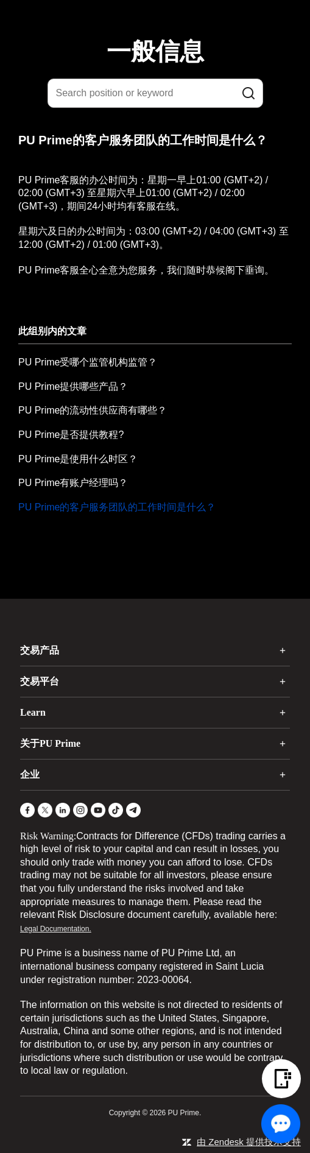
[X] (45, 810)
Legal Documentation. (55, 929)
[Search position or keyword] (155, 93)
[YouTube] (98, 810)
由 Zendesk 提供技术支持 (249, 1142)
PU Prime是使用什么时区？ (78, 459)
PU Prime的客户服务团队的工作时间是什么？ (117, 507)
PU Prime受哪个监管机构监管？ (87, 362)
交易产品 (39, 650)
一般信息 (155, 51)
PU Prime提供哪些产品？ (73, 386)
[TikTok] (115, 810)
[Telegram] (133, 810)
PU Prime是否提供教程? (71, 434)
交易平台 (39, 681)
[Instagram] (80, 810)
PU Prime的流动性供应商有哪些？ (92, 410)
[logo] (162, 17)
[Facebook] (27, 810)
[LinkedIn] (62, 810)
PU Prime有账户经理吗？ (73, 483)
